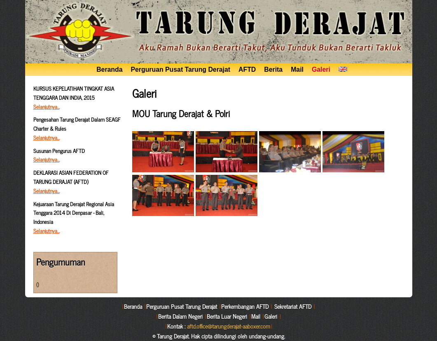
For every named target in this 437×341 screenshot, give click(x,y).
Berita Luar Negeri (227, 316)
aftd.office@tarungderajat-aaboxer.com (228, 326)
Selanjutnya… (46, 106)
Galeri (321, 69)
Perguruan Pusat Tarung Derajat (181, 69)
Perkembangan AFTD (245, 306)
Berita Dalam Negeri (180, 316)
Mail (297, 69)
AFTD (247, 69)
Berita (273, 69)
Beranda (109, 69)
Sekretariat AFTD (292, 306)
